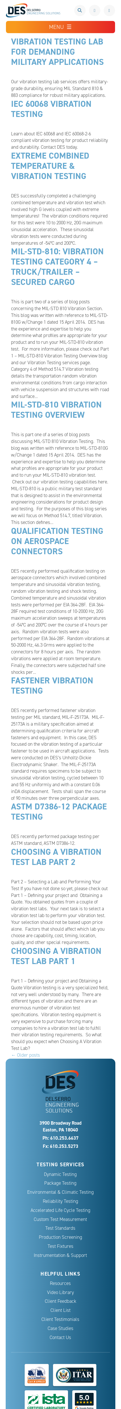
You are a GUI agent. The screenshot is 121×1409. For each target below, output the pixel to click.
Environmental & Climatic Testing (60, 1192)
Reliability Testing (60, 1201)
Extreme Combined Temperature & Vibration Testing (50, 166)
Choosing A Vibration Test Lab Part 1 (56, 956)
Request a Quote (109, 10)
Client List (60, 1310)
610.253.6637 (94, 10)
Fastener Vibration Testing (52, 685)
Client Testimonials (60, 1319)
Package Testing (60, 1183)
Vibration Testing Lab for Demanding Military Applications (57, 51)
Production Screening (60, 1237)
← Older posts (25, 1055)
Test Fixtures (60, 1246)
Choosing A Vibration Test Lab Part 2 (56, 856)
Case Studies (60, 1328)
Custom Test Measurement (60, 1219)
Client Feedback (60, 1301)
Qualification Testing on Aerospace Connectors (57, 541)
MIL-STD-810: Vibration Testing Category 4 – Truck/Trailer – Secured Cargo (57, 266)
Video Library (60, 1292)
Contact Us (60, 1337)
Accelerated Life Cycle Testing (60, 1210)
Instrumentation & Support (60, 1255)
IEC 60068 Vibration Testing (51, 109)
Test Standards (60, 1228)
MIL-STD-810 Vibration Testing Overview (56, 409)
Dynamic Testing (60, 1174)
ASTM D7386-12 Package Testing (59, 811)
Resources (60, 1283)
